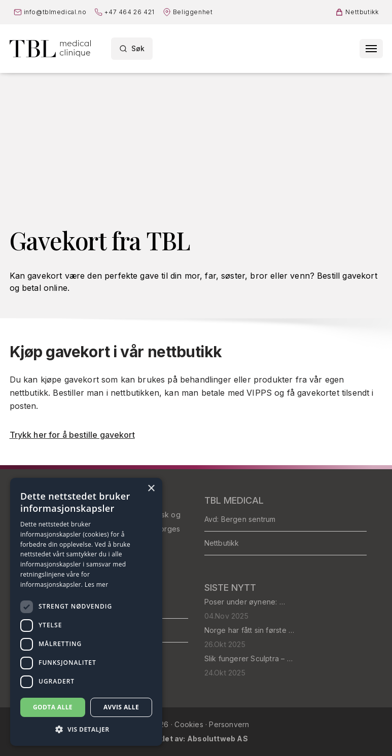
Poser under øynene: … (244, 601)
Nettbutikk (221, 543)
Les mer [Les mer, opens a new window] (97, 584)
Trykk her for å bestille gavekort (72, 435)
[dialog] (86, 612)
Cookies (189, 724)
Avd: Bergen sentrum (240, 519)
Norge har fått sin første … (249, 630)
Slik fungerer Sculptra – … (248, 658)
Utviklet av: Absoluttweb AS (196, 738)
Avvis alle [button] (121, 707)
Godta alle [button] (53, 707)
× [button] (151, 489)
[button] (86, 730)
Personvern (229, 724)
